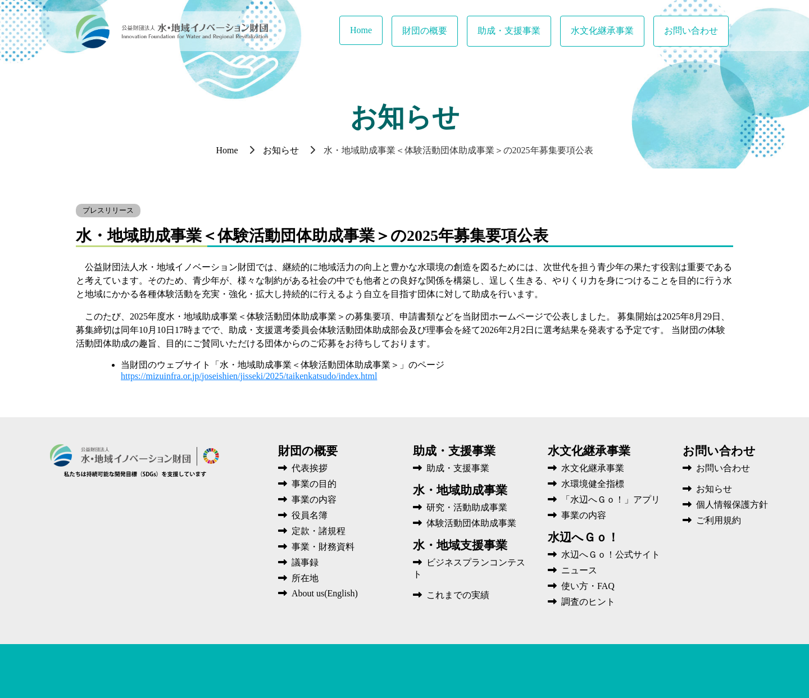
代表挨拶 (303, 468)
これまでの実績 (451, 595)
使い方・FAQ (581, 586)
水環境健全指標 (586, 484)
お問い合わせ (691, 30)
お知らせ (281, 150)
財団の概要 (424, 30)
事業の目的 (307, 484)
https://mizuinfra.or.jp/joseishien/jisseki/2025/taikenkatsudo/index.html (249, 376)
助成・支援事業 (509, 30)
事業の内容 (307, 499)
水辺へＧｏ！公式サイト (604, 554)
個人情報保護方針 (725, 504)
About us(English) (318, 593)
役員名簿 (303, 515)
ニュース (572, 570)
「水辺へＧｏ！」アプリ (604, 499)
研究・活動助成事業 (460, 507)
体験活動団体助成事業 (464, 523)
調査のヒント (581, 601)
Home (361, 30)
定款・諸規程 (312, 531)
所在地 (298, 578)
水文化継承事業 (602, 30)
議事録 (298, 562)
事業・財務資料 (316, 546)
